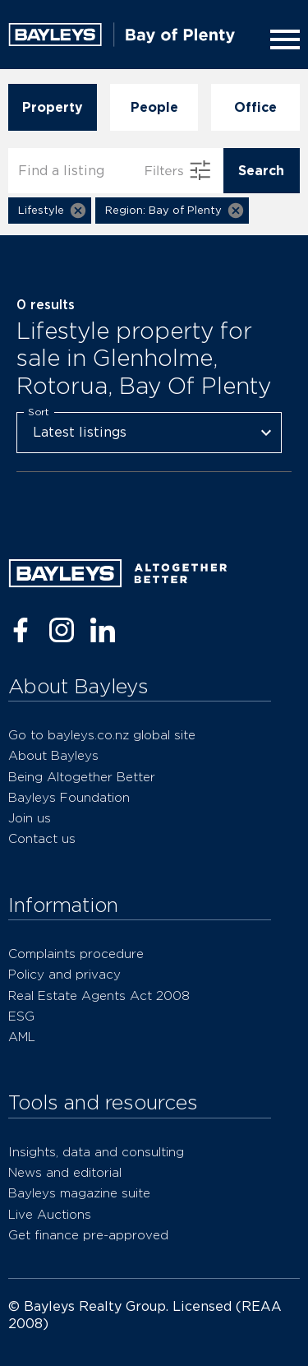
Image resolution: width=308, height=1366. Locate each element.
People (154, 107)
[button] (49, 210)
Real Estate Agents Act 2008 (99, 995)
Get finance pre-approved (88, 1235)
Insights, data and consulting (96, 1152)
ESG (21, 1016)
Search (261, 170)
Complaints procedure (76, 953)
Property (52, 107)
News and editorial (65, 1172)
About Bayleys (53, 755)
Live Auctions (49, 1214)
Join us (29, 818)
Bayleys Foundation (69, 797)
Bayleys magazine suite (79, 1193)
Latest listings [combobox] (79, 432)
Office (255, 107)
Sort (38, 411)
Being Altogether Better (81, 777)
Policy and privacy (64, 974)
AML (21, 1036)
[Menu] (281, 39)
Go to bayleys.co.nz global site (101, 735)
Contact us (42, 838)
